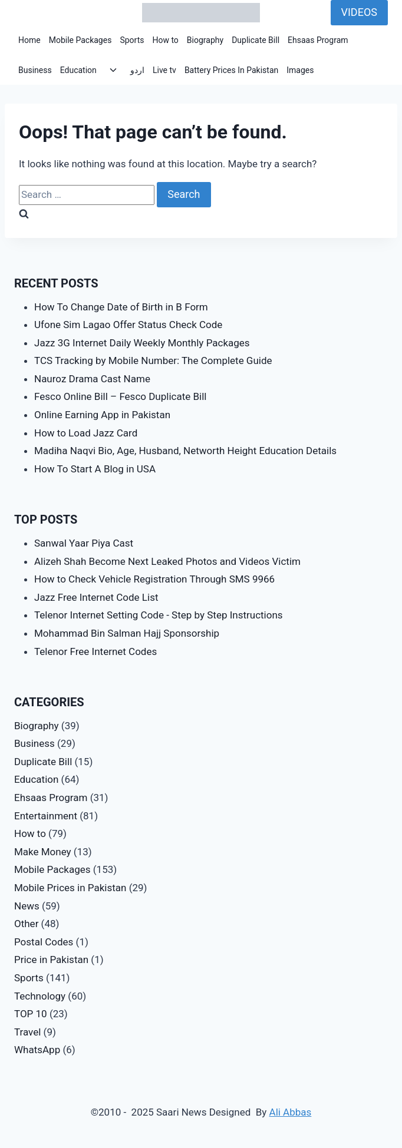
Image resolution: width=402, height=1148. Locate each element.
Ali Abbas (290, 1112)
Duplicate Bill (255, 40)
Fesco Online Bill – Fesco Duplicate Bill (120, 396)
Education (78, 70)
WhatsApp (37, 1050)
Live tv (164, 70)
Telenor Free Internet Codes (95, 651)
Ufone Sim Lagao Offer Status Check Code (128, 324)
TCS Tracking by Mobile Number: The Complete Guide (153, 360)
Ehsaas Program (318, 40)
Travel (27, 1032)
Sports (132, 40)
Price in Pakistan (51, 959)
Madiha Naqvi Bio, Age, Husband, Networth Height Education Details (185, 450)
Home (29, 40)
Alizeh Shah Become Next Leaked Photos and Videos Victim (167, 561)
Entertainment (45, 816)
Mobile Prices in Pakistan (70, 888)
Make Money (42, 852)
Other (26, 923)
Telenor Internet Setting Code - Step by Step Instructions (158, 615)
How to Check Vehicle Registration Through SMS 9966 (154, 579)
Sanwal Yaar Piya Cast (83, 543)
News (26, 906)
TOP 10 (30, 1014)
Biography (205, 40)
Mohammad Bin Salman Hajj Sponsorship (126, 633)
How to (165, 40)
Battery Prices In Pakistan (231, 70)
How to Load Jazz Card (85, 433)
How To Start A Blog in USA (95, 469)
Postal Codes (43, 942)
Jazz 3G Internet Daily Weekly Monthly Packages (142, 343)
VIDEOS (359, 12)
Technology (39, 996)
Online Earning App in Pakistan (102, 415)
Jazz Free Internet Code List (96, 597)
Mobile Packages (80, 40)
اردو (137, 70)
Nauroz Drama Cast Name (92, 379)
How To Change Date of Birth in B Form (121, 307)
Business (35, 70)
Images (300, 70)
